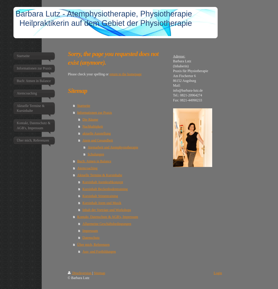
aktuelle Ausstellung (97, 133)
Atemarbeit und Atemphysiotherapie (113, 147)
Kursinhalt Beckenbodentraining (105, 189)
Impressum (90, 231)
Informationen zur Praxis (94, 112)
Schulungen (96, 154)
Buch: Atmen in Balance (94, 161)
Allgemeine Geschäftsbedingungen (107, 224)
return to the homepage (125, 74)
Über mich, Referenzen (93, 244)
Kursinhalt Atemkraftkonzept (103, 182)
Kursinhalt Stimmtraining (100, 196)
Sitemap (99, 273)
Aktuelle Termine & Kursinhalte (99, 175)
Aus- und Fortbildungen (99, 251)
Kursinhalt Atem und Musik (102, 203)
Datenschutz (91, 237)
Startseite (83, 105)
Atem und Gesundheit (98, 140)
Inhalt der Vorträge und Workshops (107, 210)
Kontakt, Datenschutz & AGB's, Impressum (107, 217)
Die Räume (90, 119)
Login (218, 273)
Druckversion (80, 273)
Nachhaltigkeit (93, 126)
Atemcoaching (87, 168)
